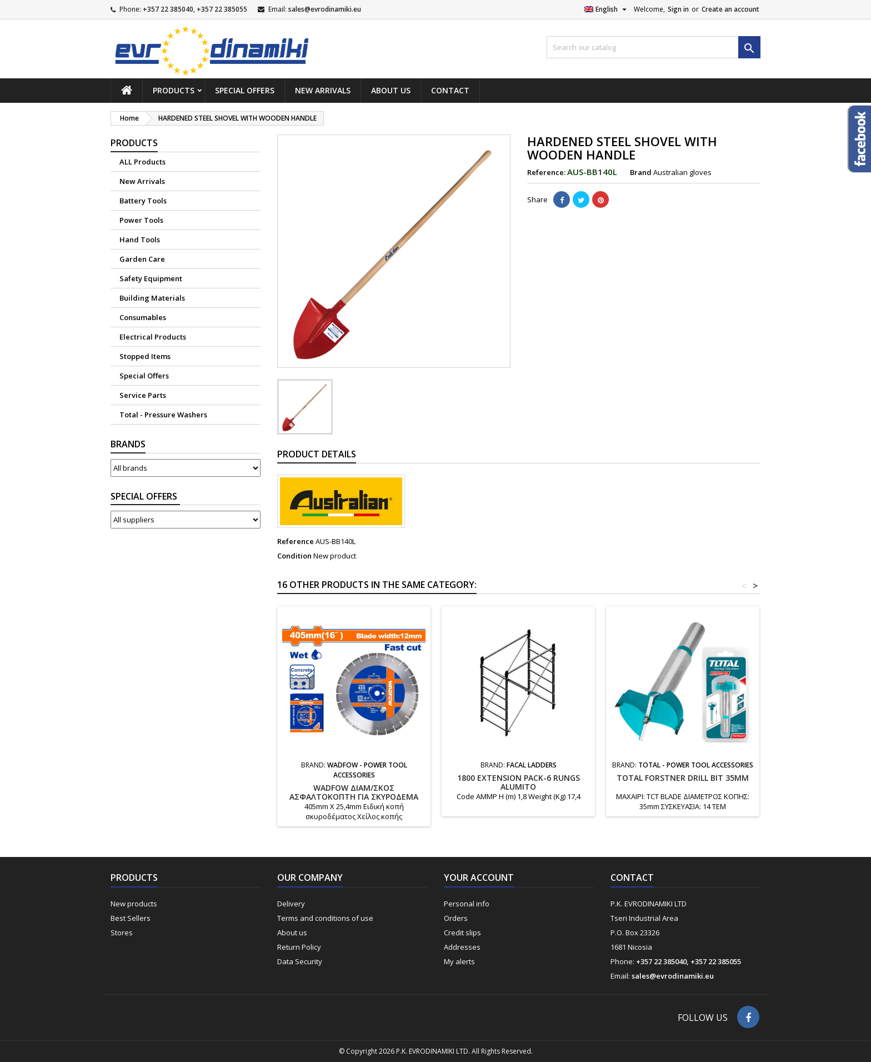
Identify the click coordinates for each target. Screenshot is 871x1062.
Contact (450, 90)
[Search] (653, 47)
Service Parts (142, 395)
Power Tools (141, 220)
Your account (479, 877)
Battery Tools (143, 201)
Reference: (546, 172)
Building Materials (152, 298)
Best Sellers (131, 918)
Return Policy (299, 947)
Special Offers (244, 90)
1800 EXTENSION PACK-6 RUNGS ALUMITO (518, 782)
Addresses (462, 947)
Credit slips (462, 933)
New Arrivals (323, 90)
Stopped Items (145, 356)
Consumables (142, 317)
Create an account (730, 9)
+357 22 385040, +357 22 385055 (195, 9)
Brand (641, 172)
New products (134, 904)
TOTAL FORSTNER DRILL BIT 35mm (683, 777)
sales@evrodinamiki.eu (324, 9)
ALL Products (142, 162)
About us (391, 90)
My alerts (459, 961)
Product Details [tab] (316, 454)
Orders (456, 918)
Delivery (291, 904)
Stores (122, 933)
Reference (295, 541)
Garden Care (142, 259)
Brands (128, 444)
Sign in (678, 9)
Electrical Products (152, 337)
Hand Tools (139, 240)
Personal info (466, 904)
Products (173, 90)
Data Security (299, 961)
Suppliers (145, 496)
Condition (294, 556)
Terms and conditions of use (325, 918)
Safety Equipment (150, 278)
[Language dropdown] (606, 9)
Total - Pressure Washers (163, 415)
